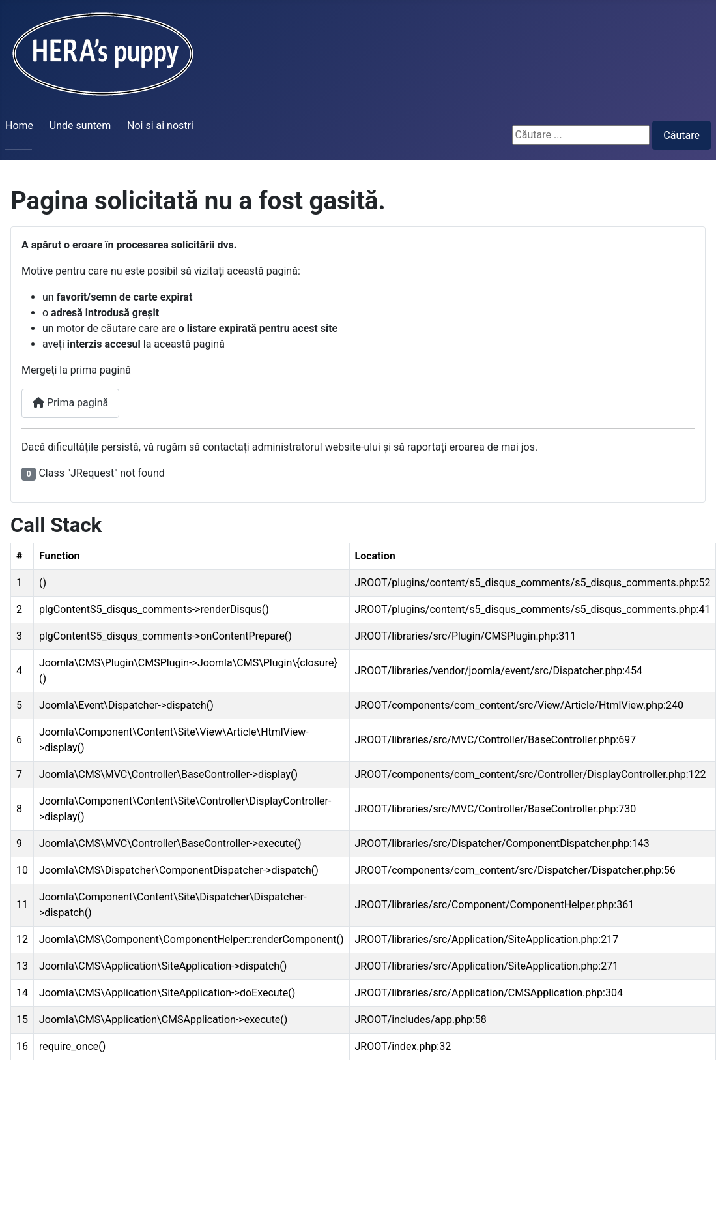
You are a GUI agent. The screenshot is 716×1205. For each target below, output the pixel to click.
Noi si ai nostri (160, 125)
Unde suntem (80, 125)
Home (19, 125)
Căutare (681, 135)
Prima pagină (70, 402)
